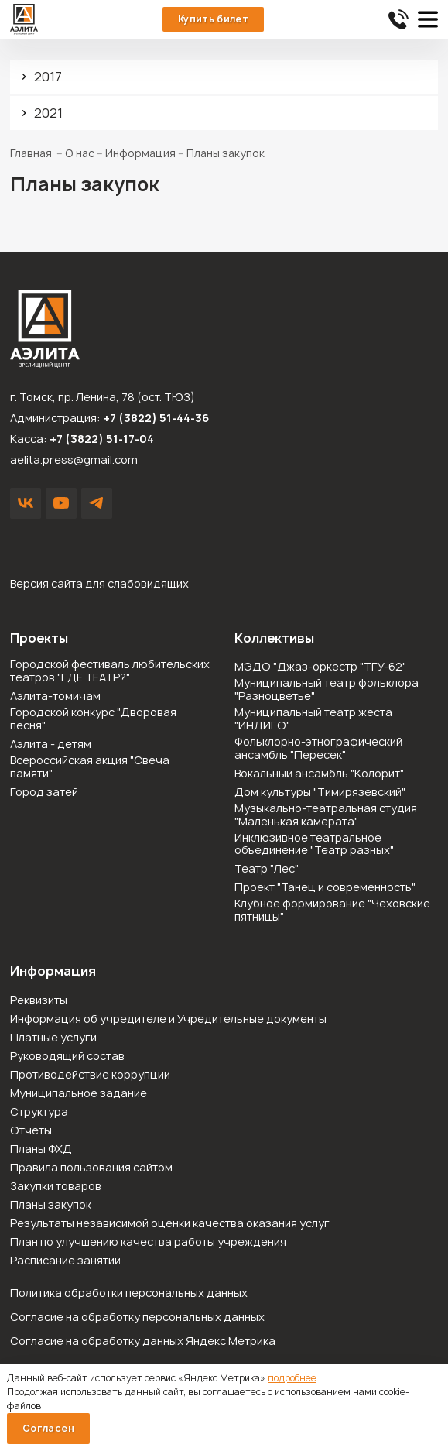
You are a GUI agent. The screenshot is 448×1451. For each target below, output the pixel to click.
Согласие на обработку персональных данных (137, 1316)
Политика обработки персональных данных (129, 1292)
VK (25, 503)
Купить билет (213, 19)
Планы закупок (50, 1205)
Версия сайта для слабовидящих (99, 583)
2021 (48, 113)
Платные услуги (53, 1038)
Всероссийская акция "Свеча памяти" (89, 767)
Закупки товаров (55, 1186)
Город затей (44, 792)
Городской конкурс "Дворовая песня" (93, 719)
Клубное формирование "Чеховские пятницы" (332, 910)
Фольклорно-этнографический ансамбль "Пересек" (318, 749)
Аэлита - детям (50, 744)
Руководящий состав (67, 1056)
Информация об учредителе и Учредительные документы (168, 1019)
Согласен (48, 1428)
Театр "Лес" (266, 869)
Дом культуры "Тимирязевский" (319, 792)
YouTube (61, 503)
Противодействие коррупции (90, 1075)
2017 (48, 76)
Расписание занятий (65, 1260)
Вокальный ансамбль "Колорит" (319, 773)
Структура (39, 1112)
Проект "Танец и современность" (325, 887)
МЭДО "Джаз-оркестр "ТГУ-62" (320, 667)
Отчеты (31, 1130)
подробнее (292, 1377)
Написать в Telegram (96, 503)
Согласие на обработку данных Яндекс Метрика (142, 1340)
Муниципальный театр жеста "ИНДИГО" (313, 719)
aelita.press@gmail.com (74, 459)
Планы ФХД (41, 1149)
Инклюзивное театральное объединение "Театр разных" (314, 845)
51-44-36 (398, 19)
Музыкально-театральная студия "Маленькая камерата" (325, 815)
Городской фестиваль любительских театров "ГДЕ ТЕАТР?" (110, 671)
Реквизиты (38, 1000)
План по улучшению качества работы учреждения (148, 1242)
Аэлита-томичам (55, 696)
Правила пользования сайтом (91, 1168)
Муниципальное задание (78, 1093)
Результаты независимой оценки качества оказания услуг (170, 1223)
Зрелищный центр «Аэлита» (24, 19)
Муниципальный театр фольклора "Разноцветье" (326, 690)
